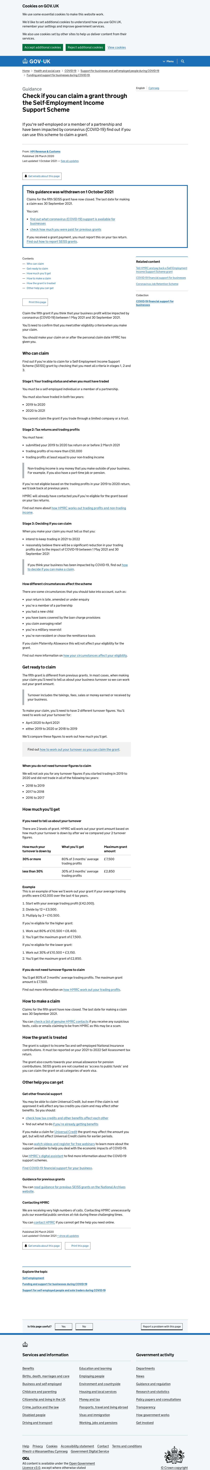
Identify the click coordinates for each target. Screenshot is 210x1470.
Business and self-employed (42, 1384)
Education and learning (95, 1368)
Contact (103, 1446)
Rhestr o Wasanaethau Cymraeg (45, 1451)
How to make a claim (39, 278)
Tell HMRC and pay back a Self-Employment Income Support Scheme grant (161, 269)
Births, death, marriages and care (45, 1376)
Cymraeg (153, 88)
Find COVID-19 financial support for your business (57, 1168)
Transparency (145, 1407)
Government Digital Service (90, 1451)
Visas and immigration (94, 1415)
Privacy (38, 1446)
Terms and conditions (127, 1446)
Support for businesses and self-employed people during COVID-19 (120, 70)
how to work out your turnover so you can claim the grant (79, 749)
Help (25, 1446)
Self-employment (33, 1278)
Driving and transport (37, 1423)
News (140, 1376)
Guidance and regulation (153, 1384)
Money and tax (89, 1399)
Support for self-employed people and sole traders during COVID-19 (64, 1290)
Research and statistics (152, 1392)
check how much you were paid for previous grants (65, 229)
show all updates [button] (68, 1235)
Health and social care (47, 70)
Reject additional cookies (85, 47)
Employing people (91, 1376)
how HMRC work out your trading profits (91, 990)
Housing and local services (98, 1392)
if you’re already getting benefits (75, 1124)
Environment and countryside (99, 1384)
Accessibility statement (77, 1446)
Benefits (28, 1368)
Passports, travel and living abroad (103, 1407)
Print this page (37, 302)
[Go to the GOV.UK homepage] (36, 61)
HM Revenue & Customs (45, 151)
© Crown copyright (174, 1468)
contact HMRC (44, 1222)
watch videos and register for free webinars (64, 1144)
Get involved (145, 1423)
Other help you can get (40, 288)
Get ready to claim (37, 268)
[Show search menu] (182, 61)
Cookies (52, 1446)
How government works (153, 1415)
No (87, 1326)
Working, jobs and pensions (98, 1423)
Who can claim (35, 263)
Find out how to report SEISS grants (52, 241)
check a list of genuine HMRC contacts (61, 1021)
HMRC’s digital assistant (46, 1156)
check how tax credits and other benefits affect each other (67, 1118)
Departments (145, 1368)
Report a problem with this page (162, 1326)
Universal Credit (65, 1132)
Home (26, 70)
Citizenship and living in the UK (43, 1399)
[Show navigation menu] (168, 61)
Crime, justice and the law (40, 1407)
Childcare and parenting (39, 1392)
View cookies (117, 47)
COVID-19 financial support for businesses (161, 277)
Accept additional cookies (42, 47)
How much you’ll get (39, 273)
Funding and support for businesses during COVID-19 (58, 75)
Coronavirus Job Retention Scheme (157, 284)
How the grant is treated (41, 283)
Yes (67, 1326)
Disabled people (33, 1415)
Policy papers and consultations (158, 1399)
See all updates (70, 161)
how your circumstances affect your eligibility (95, 655)
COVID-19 (70, 70)
